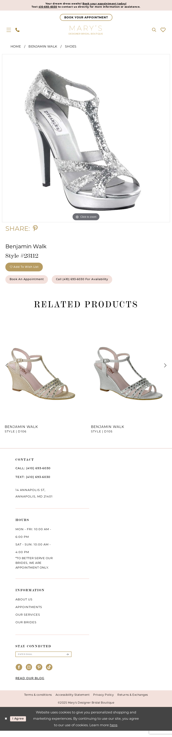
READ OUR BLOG (29, 684)
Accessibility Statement (73, 701)
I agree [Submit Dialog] (21, 725)
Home (16, 48)
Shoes (71, 48)
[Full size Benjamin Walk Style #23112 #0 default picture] (86, 139)
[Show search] (154, 31)
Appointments (28, 612)
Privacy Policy (103, 701)
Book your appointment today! (108, 4)
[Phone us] (17, 31)
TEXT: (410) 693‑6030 (32, 482)
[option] (86, 139)
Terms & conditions (38, 701)
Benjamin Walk (42, 48)
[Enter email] (43, 660)
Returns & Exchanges (132, 701)
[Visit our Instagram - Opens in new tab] (29, 673)
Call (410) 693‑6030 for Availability (97, 284)
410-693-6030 (40, 7)
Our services (27, 620)
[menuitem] (8, 31)
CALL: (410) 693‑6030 (33, 473)
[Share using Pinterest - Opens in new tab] (35, 229)
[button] (8, 31)
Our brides (26, 627)
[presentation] (43, 371)
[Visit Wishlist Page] (163, 30)
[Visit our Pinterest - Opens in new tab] (39, 673)
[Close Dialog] (7, 725)
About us (23, 604)
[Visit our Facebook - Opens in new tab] (19, 673)
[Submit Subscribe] (67, 660)
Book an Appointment (31, 284)
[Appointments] (86, 18)
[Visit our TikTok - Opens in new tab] (49, 673)
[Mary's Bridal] (86, 31)
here (113, 731)
